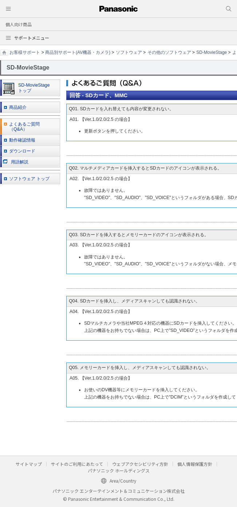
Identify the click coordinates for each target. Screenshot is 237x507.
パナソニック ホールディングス (119, 470)
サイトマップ (29, 464)
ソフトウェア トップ (29, 178)
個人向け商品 (18, 24)
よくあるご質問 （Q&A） (24, 127)
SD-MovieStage (211, 52)
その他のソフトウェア (169, 52)
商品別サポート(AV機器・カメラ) (77, 52)
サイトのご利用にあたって (77, 464)
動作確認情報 (22, 140)
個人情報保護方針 (194, 464)
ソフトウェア (129, 52)
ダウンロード (22, 151)
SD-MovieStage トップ (26, 88)
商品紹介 (18, 107)
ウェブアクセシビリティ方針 (140, 464)
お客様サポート (24, 52)
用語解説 (15, 162)
